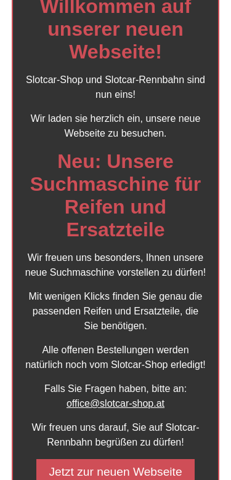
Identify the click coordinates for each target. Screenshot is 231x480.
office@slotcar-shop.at (115, 403)
